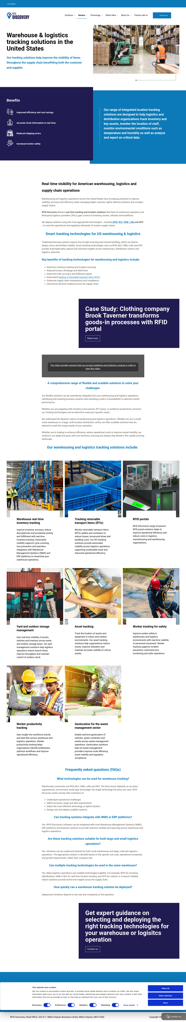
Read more (92, 338)
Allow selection (165, 1008)
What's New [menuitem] (111, 15)
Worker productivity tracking (29, 725)
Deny (165, 1015)
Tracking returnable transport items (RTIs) (89, 520)
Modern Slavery (22, 983)
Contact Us (164, 15)
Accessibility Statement (26, 993)
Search (176, 15)
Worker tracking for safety (150, 626)
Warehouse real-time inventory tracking (30, 520)
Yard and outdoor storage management (33, 628)
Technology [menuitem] (95, 15)
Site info (19, 989)
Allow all (165, 1000)
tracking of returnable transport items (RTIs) (79, 277)
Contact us (92, 949)
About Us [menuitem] (125, 15)
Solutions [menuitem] (69, 15)
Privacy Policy (22, 986)
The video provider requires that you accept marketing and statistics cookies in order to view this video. (93, 367)
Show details (129, 1017)
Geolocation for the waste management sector (91, 725)
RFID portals (141, 519)
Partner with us (141, 15)
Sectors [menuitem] (81, 15)
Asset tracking (84, 626)
